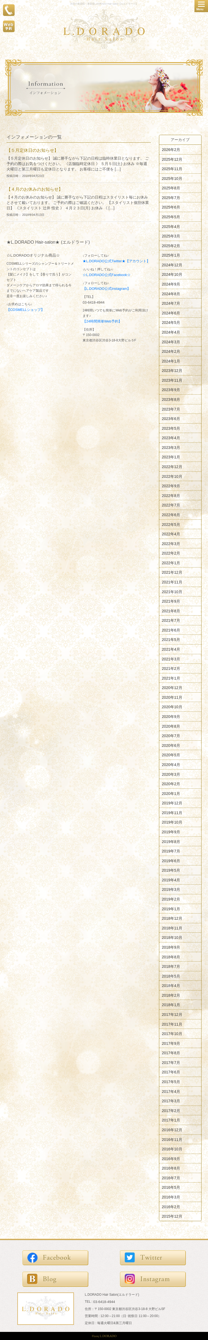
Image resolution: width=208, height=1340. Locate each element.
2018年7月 (171, 966)
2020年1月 (171, 793)
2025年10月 (172, 178)
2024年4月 (171, 332)
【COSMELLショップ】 (25, 310)
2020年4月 (171, 765)
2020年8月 (171, 726)
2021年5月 (171, 639)
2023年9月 (171, 390)
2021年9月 (171, 601)
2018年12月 (172, 918)
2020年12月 (172, 688)
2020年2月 (171, 784)
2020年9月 (171, 716)
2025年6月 (171, 207)
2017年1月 (171, 1120)
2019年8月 (171, 841)
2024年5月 (171, 322)
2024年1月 (171, 361)
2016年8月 (171, 1168)
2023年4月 (171, 438)
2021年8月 (171, 611)
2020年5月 (171, 755)
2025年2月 (171, 245)
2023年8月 (171, 399)
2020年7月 (171, 736)
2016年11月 (172, 1139)
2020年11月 (172, 697)
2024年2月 (171, 351)
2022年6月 (171, 515)
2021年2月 (171, 668)
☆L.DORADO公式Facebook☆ (106, 275)
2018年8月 (171, 957)
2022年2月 (171, 553)
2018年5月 (171, 976)
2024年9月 (171, 284)
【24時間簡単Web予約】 (102, 321)
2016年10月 (172, 1149)
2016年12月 (172, 1130)
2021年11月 (172, 582)
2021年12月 (172, 572)
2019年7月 (171, 851)
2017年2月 (171, 1110)
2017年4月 (171, 1091)
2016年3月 (171, 1197)
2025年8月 (171, 188)
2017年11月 (172, 1024)
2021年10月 (172, 591)
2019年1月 (171, 908)
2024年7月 (171, 303)
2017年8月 (171, 1053)
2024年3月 (171, 342)
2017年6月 (171, 1072)
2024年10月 (172, 274)
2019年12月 (172, 803)
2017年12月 (172, 1014)
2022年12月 (172, 467)
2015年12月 (172, 1216)
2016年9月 (171, 1158)
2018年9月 (171, 947)
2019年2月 (171, 899)
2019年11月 (172, 812)
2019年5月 (171, 870)
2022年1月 (171, 562)
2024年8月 (171, 293)
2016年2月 (171, 1206)
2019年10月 (172, 822)
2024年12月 (172, 265)
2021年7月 (171, 620)
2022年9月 (171, 486)
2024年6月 (171, 313)
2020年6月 (171, 745)
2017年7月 (171, 1062)
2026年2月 (171, 149)
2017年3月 (171, 1101)
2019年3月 (171, 889)
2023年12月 (172, 370)
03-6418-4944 (94, 302)
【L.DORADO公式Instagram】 (107, 289)
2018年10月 (172, 937)
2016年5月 (171, 1187)
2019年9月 (171, 832)
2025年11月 (172, 169)
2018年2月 (171, 995)
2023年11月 (172, 380)
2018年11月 (172, 928)
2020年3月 (171, 774)
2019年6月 (171, 860)
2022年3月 (171, 543)
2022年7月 (171, 505)
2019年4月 (171, 880)
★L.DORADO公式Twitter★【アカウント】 (116, 261)
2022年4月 (171, 534)
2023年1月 (171, 457)
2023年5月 (171, 428)
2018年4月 (171, 985)
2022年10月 (172, 476)
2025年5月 (171, 217)
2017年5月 (171, 1082)
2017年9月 (171, 1043)
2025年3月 (171, 236)
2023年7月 (171, 409)
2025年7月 (171, 197)
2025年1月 (171, 255)
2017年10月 (172, 1034)
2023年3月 (171, 447)
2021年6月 (171, 630)
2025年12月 (172, 159)
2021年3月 (171, 659)
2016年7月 (171, 1178)
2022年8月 (171, 495)
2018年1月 (171, 1005)
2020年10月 (172, 707)
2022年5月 (171, 524)
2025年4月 (171, 226)
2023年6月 (171, 419)
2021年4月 (171, 649)
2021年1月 (171, 678)
